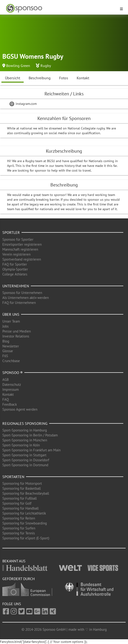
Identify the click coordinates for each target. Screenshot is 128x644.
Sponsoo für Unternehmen (22, 292)
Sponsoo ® (12, 372)
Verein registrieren (16, 254)
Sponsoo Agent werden (19, 409)
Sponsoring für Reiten (18, 518)
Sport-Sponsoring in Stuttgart (24, 455)
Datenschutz (11, 384)
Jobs (5, 326)
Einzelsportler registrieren (22, 244)
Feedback (9, 404)
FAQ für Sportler (14, 264)
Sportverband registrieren (21, 259)
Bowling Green (18, 65)
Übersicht (12, 78)
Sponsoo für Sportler (17, 239)
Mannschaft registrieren (20, 249)
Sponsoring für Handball (20, 508)
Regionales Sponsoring (25, 423)
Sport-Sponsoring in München (24, 440)
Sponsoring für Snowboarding (24, 523)
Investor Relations (15, 336)
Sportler (11, 232)
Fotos (63, 78)
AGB (5, 379)
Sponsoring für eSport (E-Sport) (25, 538)
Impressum (10, 389)
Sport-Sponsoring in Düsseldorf (25, 460)
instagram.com (23, 104)
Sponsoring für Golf (16, 503)
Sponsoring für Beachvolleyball (25, 493)
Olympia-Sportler (15, 269)
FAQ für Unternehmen (19, 302)
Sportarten (13, 476)
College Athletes (14, 274)
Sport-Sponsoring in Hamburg (24, 430)
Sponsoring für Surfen (18, 528)
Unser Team (11, 321)
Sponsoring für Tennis (18, 533)
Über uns (10, 314)
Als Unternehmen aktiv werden (25, 297)
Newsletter (10, 346)
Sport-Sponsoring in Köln (21, 445)
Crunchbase (11, 361)
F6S (5, 356)
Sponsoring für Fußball (19, 498)
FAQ (5, 399)
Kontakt (83, 78)
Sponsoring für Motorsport (22, 483)
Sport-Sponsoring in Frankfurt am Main (31, 450)
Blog (5, 341)
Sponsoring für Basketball (21, 488)
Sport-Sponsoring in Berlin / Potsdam (30, 435)
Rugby (45, 65)
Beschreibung (40, 78)
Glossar (7, 351)
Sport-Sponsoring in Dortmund (25, 465)
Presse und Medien (16, 331)
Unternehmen (15, 286)
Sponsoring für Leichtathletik (24, 513)
